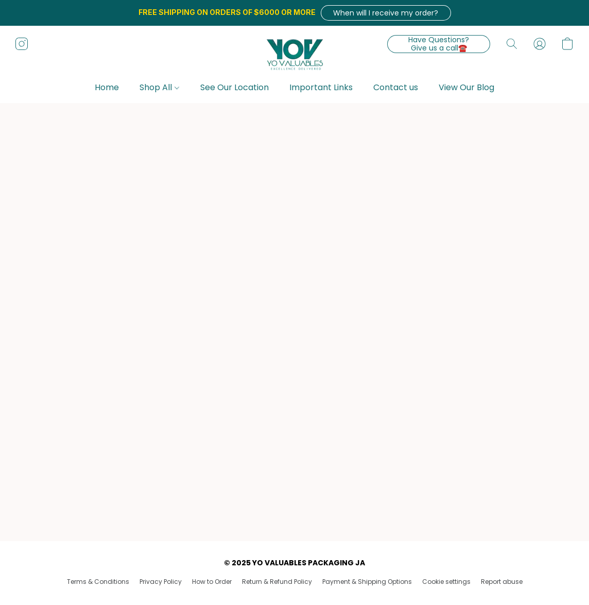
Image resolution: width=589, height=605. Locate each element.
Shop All (159, 87)
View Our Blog (466, 87)
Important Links (321, 87)
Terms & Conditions (98, 581)
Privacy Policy (161, 581)
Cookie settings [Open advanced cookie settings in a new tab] (446, 581)
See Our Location (234, 87)
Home (107, 87)
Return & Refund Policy (277, 581)
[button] (386, 13)
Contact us (395, 87)
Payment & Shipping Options (367, 581)
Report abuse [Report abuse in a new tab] (502, 581)
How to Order (212, 581)
